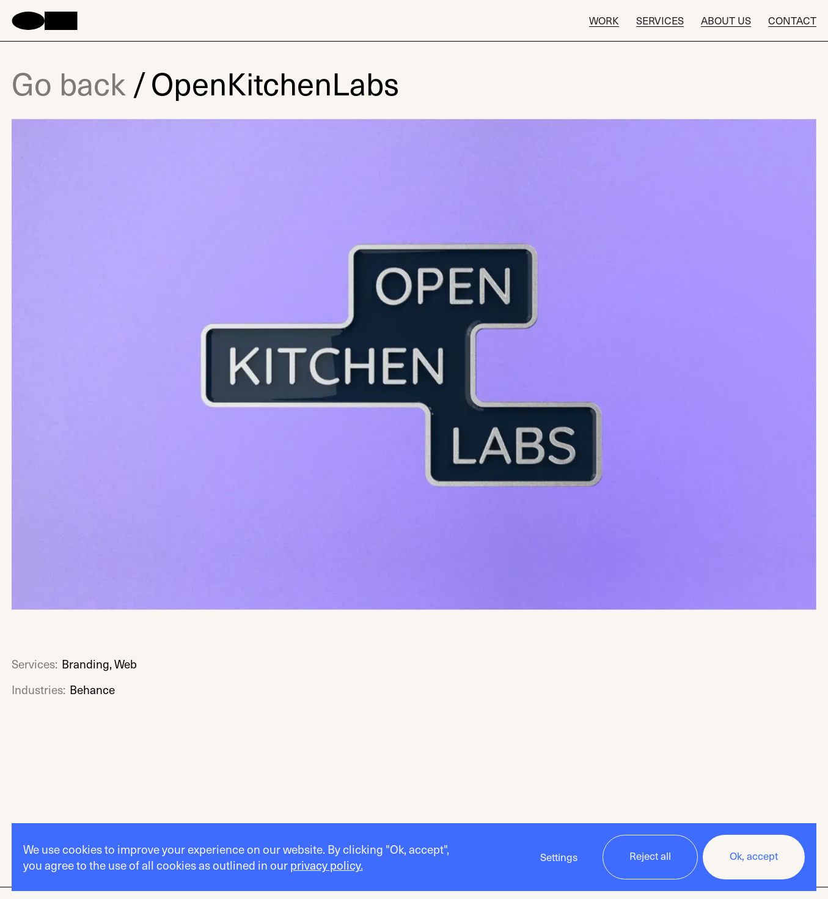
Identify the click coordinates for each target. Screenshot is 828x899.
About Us (726, 21)
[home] (45, 21)
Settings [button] (558, 857)
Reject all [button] (650, 856)
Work (604, 21)
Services (660, 21)
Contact (792, 21)
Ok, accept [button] (754, 856)
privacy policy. (326, 865)
